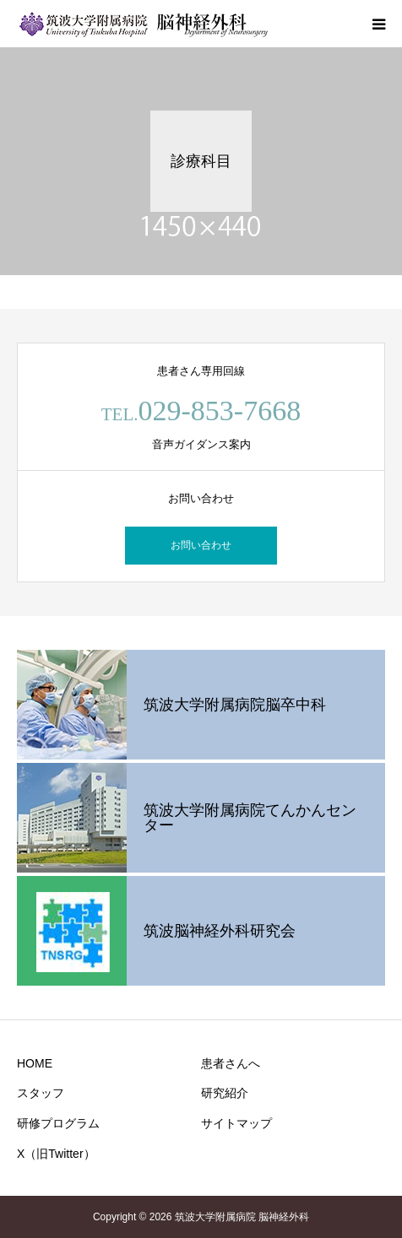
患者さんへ (230, 1063)
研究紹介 (224, 1093)
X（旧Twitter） (56, 1153)
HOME (34, 1063)
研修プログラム (58, 1123)
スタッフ (40, 1093)
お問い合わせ (201, 545)
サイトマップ (236, 1123)
